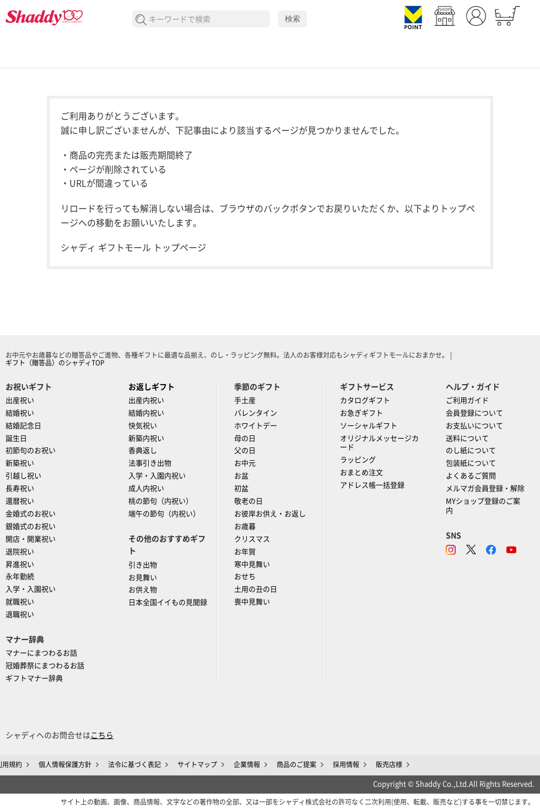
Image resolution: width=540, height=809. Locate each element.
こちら (102, 735)
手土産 (245, 400)
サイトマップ (197, 764)
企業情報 (247, 764)
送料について (467, 438)
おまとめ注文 (361, 472)
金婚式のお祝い (31, 513)
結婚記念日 (23, 425)
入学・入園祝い (31, 589)
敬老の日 (248, 501)
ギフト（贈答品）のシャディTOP (55, 362)
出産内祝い (146, 400)
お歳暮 (245, 526)
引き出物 (142, 565)
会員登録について (474, 413)
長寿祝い (20, 488)
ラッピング (358, 459)
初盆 (241, 488)
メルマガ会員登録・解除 (485, 488)
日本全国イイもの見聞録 (167, 602)
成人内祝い (146, 488)
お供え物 (142, 589)
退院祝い (20, 551)
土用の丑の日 (255, 589)
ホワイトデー (255, 425)
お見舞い (142, 577)
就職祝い (20, 601)
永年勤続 (20, 576)
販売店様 (389, 764)
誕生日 (16, 438)
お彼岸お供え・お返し (270, 513)
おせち (245, 576)
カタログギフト (365, 400)
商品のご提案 (296, 764)
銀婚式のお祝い (31, 526)
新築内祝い (146, 438)
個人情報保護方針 (65, 764)
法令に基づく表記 (134, 764)
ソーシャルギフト (368, 425)
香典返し (142, 450)
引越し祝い (23, 475)
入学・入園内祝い (157, 475)
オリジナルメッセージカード (379, 443)
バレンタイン (255, 413)
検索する (141, 20)
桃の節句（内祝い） (160, 501)
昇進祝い (20, 564)
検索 (292, 18)
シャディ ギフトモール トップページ (133, 247)
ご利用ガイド (467, 400)
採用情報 (346, 764)
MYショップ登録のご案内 (483, 506)
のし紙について (471, 450)
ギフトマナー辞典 (34, 678)
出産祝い (20, 400)
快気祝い (142, 425)
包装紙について (471, 463)
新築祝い (20, 463)
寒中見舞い (252, 564)
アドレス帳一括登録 (372, 485)
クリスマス (252, 539)
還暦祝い (20, 501)
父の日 (245, 450)
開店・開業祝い (31, 539)
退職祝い (20, 614)
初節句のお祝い (31, 450)
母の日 (245, 438)
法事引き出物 (149, 463)
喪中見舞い (252, 601)
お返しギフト (151, 387)
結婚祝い (20, 413)
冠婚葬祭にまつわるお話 (45, 665)
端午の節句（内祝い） (164, 513)
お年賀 (245, 551)
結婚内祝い (146, 413)
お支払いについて (474, 425)
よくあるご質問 (471, 475)
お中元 (245, 463)
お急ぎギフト (361, 413)
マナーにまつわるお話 (41, 653)
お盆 (241, 475)
